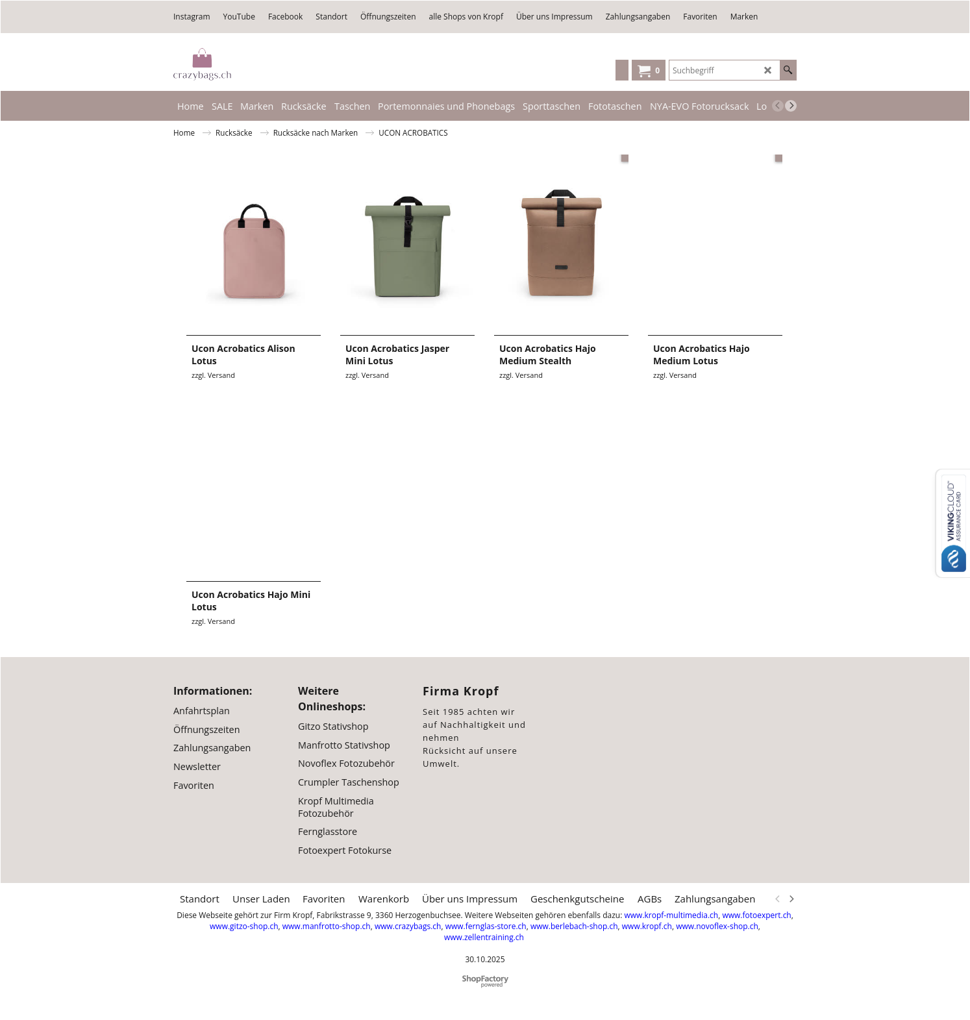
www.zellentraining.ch (484, 936)
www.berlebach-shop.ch (574, 925)
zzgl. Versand (213, 375)
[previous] (778, 106)
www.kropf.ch (647, 925)
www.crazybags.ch (408, 925)
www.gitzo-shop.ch (244, 925)
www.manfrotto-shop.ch (326, 925)
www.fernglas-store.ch (486, 925)
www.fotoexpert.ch (756, 914)
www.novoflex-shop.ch (717, 925)
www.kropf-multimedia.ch (671, 914)
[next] (791, 106)
